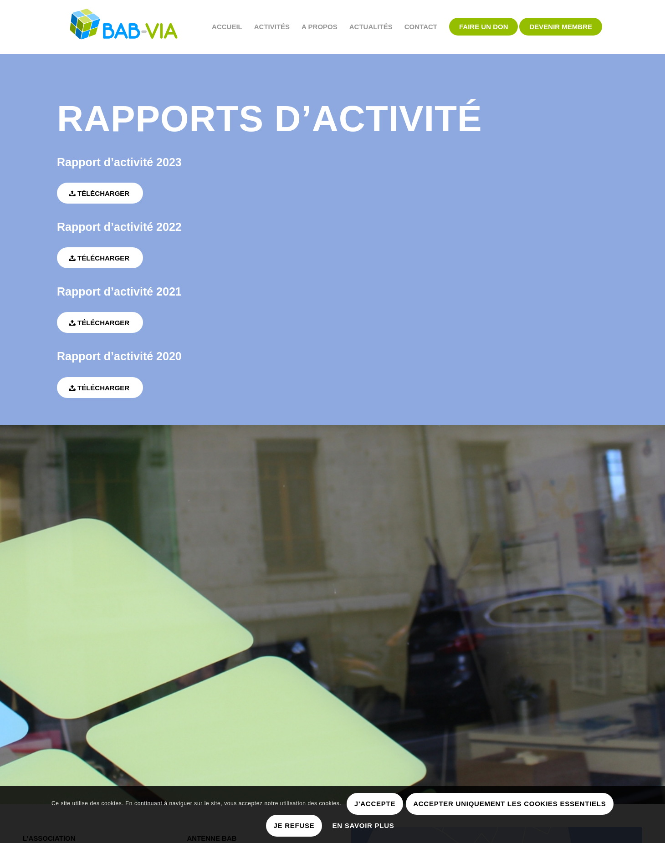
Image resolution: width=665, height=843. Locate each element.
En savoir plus (363, 825)
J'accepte (374, 803)
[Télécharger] (100, 193)
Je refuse (293, 825)
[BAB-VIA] (124, 27)
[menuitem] (227, 27)
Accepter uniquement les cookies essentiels (509, 803)
